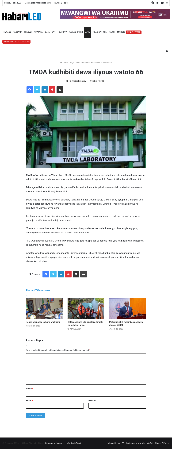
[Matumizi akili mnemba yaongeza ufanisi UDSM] (127, 308)
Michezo (121, 32)
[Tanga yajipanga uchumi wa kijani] (44, 308)
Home (64, 62)
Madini (112, 32)
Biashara (63, 32)
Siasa (47, 32)
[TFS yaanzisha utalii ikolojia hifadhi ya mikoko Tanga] (86, 308)
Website (92, 400)
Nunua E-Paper (61, 3)
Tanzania (17, 32)
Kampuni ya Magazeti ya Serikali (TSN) (63, 443)
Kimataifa (38, 32)
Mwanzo (7, 32)
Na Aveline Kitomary (77, 81)
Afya (87, 32)
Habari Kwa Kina (99, 32)
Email (29, 400)
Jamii (54, 32)
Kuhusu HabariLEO (12, 3)
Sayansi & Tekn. (76, 32)
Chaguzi (27, 32)
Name (29, 388)
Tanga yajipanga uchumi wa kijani (43, 322)
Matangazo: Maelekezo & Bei (38, 3)
